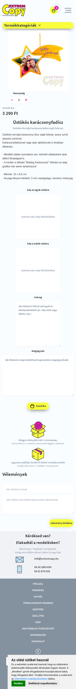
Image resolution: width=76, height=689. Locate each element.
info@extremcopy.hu (46, 558)
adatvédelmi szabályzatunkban (30, 678)
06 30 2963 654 (42, 567)
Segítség (38, 609)
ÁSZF (38, 622)
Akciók (38, 596)
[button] (38, 25)
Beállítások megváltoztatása (43, 683)
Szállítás (38, 615)
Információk (38, 634)
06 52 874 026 (42, 571)
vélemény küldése (61, 523)
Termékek (38, 590)
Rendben (18, 683)
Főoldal (38, 583)
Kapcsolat (38, 641)
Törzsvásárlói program (38, 602)
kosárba (38, 406)
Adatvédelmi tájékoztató (38, 628)
